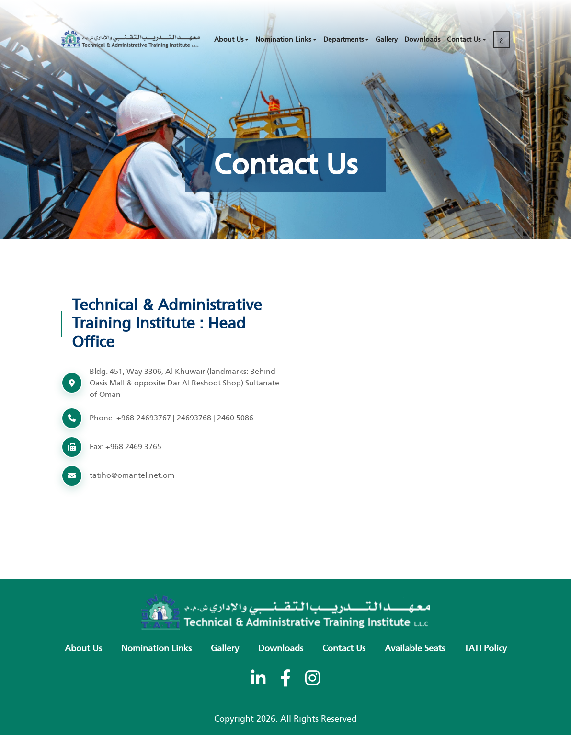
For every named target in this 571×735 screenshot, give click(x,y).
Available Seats (415, 648)
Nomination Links (283, 39)
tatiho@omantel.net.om (132, 475)
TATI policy (485, 648)
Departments (343, 39)
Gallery (387, 39)
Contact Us (463, 39)
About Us (228, 39)
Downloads (422, 39)
